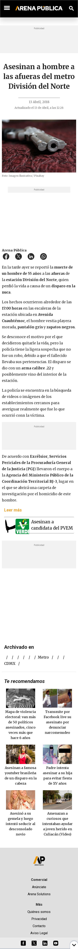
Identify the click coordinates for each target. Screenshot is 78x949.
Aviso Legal (39, 933)
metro (43, 657)
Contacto (39, 926)
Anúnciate (39, 887)
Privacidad (39, 919)
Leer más (13, 510)
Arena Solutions (39, 894)
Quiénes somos (39, 912)
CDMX (9, 663)
